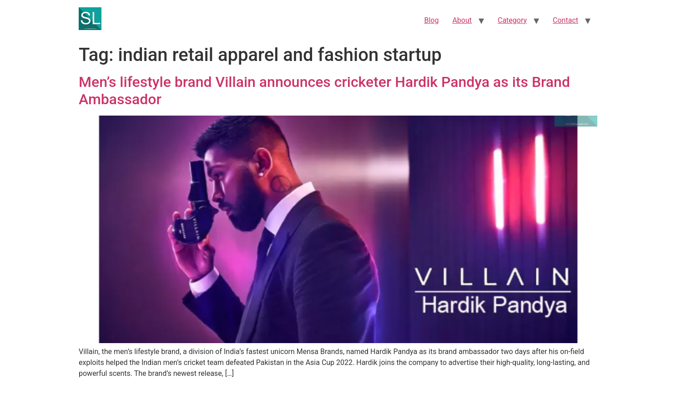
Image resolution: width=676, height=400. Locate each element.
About (462, 20)
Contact (565, 20)
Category (512, 20)
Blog (431, 20)
